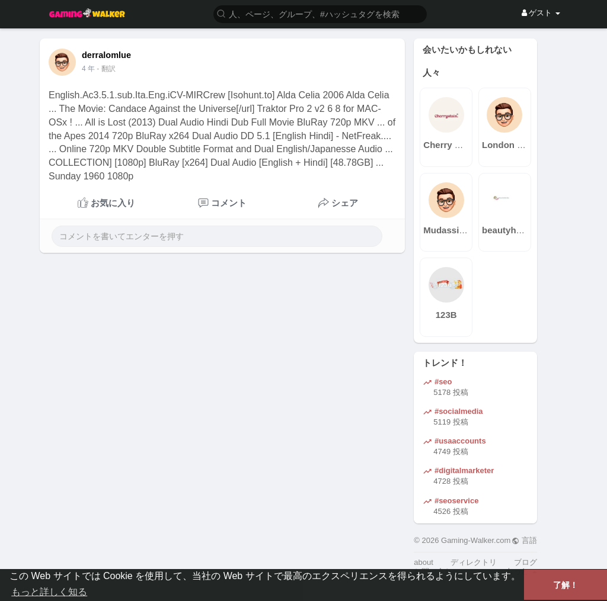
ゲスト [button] (541, 12)
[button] (320, 13)
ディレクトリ (474, 562)
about (423, 562)
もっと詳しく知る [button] (49, 592)
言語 (524, 540)
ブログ (525, 562)
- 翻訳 (106, 69)
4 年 (88, 69)
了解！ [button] (565, 585)
